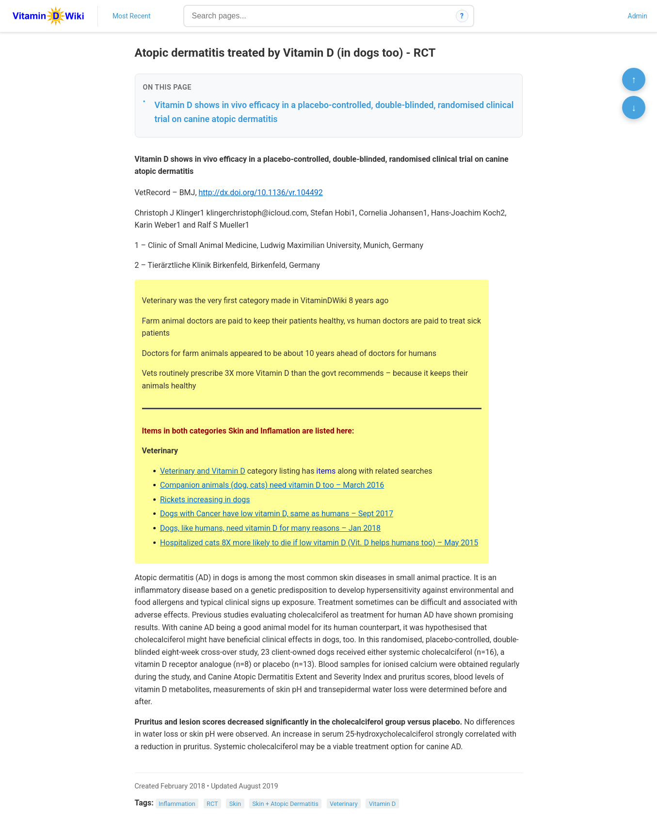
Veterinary (344, 803)
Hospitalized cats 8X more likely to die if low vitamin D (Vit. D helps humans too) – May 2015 (319, 542)
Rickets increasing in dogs (205, 499)
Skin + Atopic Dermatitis (285, 803)
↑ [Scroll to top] (633, 79)
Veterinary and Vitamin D (202, 471)
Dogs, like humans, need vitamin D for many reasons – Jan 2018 (270, 528)
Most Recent (131, 16)
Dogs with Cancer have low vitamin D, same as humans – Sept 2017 (276, 513)
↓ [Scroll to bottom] (633, 107)
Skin (235, 803)
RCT (212, 803)
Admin (637, 16)
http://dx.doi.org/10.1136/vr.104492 (261, 192)
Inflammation (177, 803)
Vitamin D (382, 803)
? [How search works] (462, 16)
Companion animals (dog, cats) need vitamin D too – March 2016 (272, 485)
